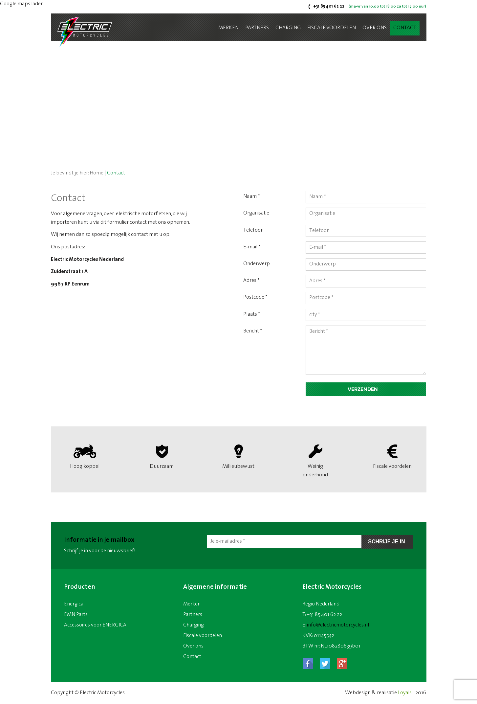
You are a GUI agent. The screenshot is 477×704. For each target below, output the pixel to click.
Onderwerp (256, 263)
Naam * (251, 196)
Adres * (251, 281)
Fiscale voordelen (331, 28)
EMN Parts (76, 614)
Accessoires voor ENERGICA (95, 625)
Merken (228, 28)
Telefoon (253, 230)
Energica (73, 604)
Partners (257, 28)
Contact (404, 28)
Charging (288, 28)
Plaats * (251, 314)
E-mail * (252, 247)
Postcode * (255, 297)
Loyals (405, 692)
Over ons (374, 28)
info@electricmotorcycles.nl (338, 625)
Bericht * (252, 331)
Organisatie (256, 213)
